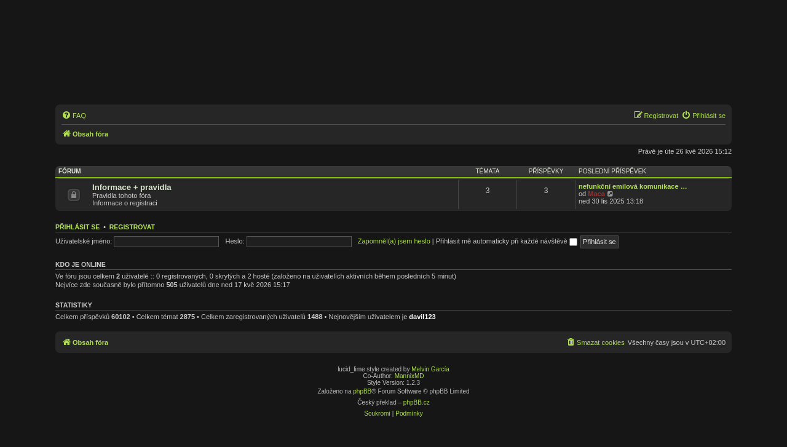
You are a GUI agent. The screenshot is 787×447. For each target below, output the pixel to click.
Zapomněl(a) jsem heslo (394, 241)
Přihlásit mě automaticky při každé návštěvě (506, 241)
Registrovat (132, 227)
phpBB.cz (416, 402)
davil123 (422, 316)
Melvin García (430, 369)
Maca (596, 193)
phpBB (362, 391)
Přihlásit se (77, 227)
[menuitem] (73, 115)
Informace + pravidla (132, 187)
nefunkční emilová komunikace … (633, 186)
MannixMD (409, 376)
